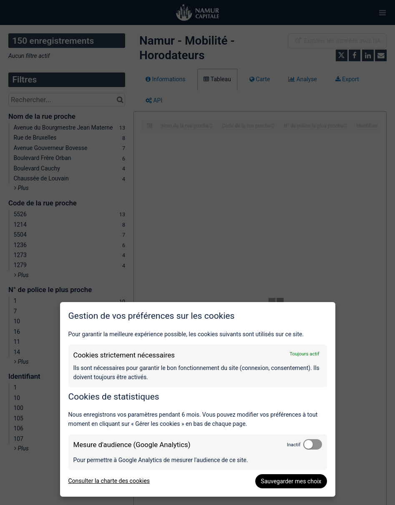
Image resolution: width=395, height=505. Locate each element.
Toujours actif (304, 354)
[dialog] (197, 399)
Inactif (294, 445)
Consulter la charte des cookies (109, 481)
